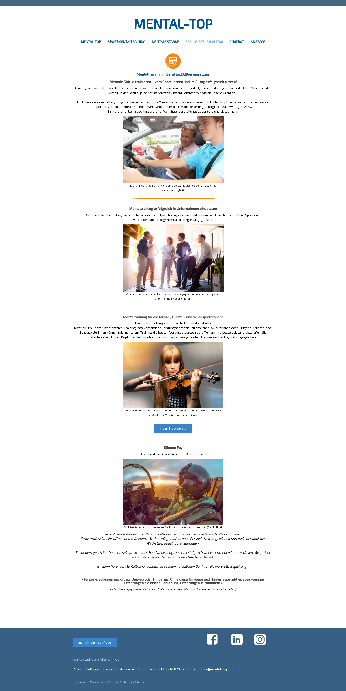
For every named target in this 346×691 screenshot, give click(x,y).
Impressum (80, 682)
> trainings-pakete (173, 428)
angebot (236, 42)
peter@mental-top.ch (215, 669)
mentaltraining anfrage (94, 642)
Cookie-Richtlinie (121, 682)
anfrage (258, 42)
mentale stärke (165, 42)
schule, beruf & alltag (204, 42)
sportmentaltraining (126, 42)
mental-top (91, 42)
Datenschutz (98, 682)
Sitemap (140, 682)
